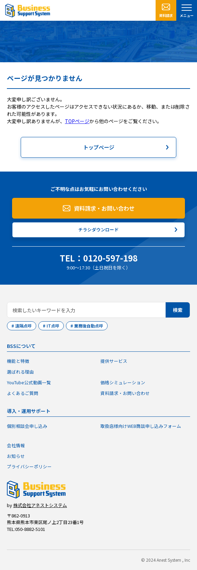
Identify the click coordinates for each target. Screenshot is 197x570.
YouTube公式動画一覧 (29, 382)
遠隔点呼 (23, 326)
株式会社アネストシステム (40, 505)
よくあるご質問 (22, 393)
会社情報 (16, 445)
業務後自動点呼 (88, 326)
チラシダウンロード (98, 229)
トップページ (98, 147)
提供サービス (113, 361)
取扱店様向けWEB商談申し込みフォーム (140, 426)
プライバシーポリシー (29, 466)
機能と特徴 (18, 361)
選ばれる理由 (20, 371)
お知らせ (16, 456)
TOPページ (77, 121)
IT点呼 (53, 326)
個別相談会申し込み (27, 426)
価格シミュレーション (122, 382)
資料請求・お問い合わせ (104, 208)
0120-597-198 (110, 258)
